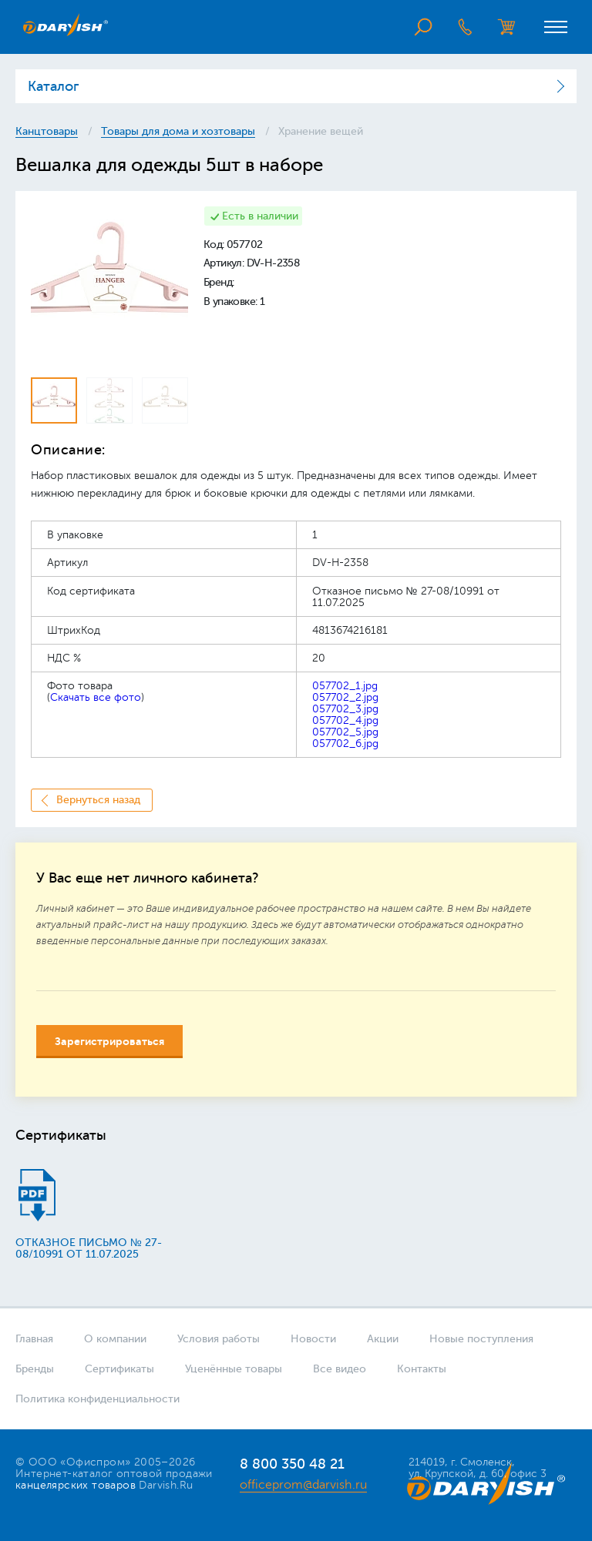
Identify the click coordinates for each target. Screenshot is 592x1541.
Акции (383, 1339)
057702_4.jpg (345, 720)
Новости (313, 1339)
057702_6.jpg (345, 743)
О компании (115, 1339)
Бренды (34, 1369)
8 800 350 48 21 (292, 1464)
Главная (34, 1339)
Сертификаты (119, 1369)
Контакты (421, 1369)
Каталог (53, 86)
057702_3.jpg (345, 709)
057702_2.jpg (345, 697)
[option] (109, 284)
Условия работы (218, 1339)
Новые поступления (481, 1339)
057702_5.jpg (345, 732)
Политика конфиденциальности (97, 1399)
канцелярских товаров (75, 1485)
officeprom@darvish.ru (303, 1485)
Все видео (339, 1369)
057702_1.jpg (345, 686)
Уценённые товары (233, 1369)
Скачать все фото (95, 697)
